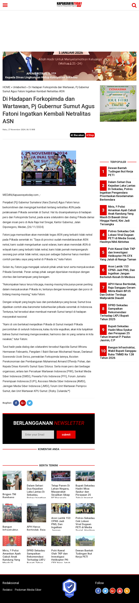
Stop (90, 135)
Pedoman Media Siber (28, 589)
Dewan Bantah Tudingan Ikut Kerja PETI (84, 553)
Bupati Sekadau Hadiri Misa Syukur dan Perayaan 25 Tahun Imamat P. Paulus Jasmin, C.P (85, 495)
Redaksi (7, 589)
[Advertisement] (69, 26)
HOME (6, 87)
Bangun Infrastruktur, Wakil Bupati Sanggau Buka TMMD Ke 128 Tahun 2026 (118, 353)
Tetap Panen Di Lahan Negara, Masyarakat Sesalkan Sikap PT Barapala (60, 491)
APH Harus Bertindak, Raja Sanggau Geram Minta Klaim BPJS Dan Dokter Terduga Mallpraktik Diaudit (118, 291)
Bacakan (77, 135)
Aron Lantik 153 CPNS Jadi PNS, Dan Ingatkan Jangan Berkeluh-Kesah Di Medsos (117, 272)
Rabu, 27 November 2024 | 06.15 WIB (19, 129)
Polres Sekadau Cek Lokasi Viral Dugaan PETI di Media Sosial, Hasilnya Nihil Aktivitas (85, 526)
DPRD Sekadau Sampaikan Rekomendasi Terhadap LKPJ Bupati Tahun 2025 (36, 558)
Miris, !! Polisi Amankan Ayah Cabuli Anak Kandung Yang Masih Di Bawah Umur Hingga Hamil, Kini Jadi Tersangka (12, 563)
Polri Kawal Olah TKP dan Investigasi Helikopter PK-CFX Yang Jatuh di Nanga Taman (60, 560)
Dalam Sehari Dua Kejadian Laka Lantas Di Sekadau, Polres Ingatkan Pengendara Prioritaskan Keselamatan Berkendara (36, 498)
